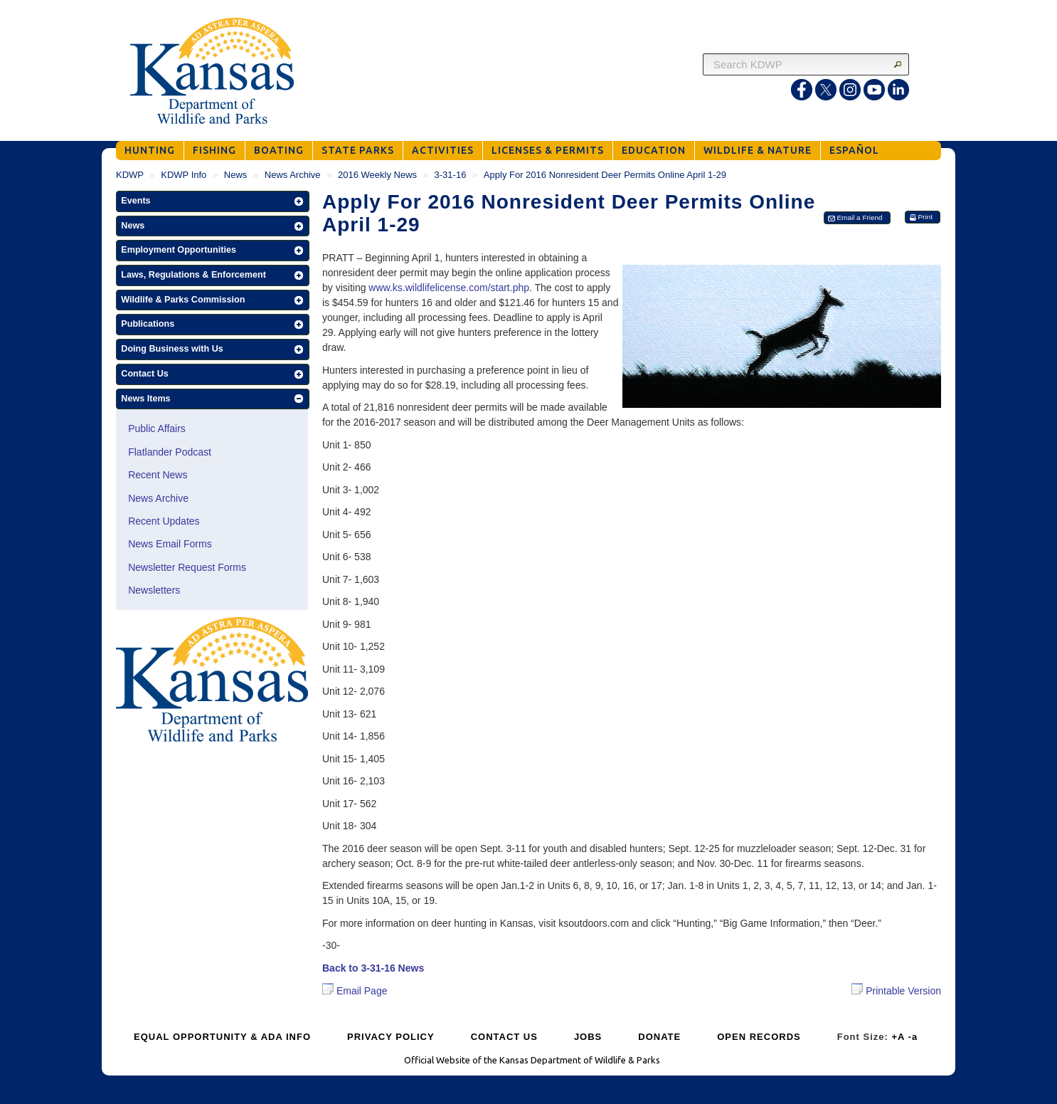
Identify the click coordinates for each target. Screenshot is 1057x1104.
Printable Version (896, 990)
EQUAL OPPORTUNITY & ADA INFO (222, 1036)
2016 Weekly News (377, 174)
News (236, 174)
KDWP (130, 174)
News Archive (293, 174)
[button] (212, 201)
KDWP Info (183, 174)
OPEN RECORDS (758, 1036)
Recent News (157, 474)
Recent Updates (163, 521)
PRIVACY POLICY (391, 1036)
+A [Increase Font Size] (898, 1036)
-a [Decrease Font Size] (913, 1036)
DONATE (659, 1036)
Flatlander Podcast (169, 452)
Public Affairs (157, 428)
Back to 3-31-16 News (373, 968)
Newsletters (154, 590)
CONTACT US (504, 1036)
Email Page (354, 991)
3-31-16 (451, 174)
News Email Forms (169, 544)
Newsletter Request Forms (187, 567)
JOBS (588, 1036)
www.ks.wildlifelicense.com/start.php (448, 287)
